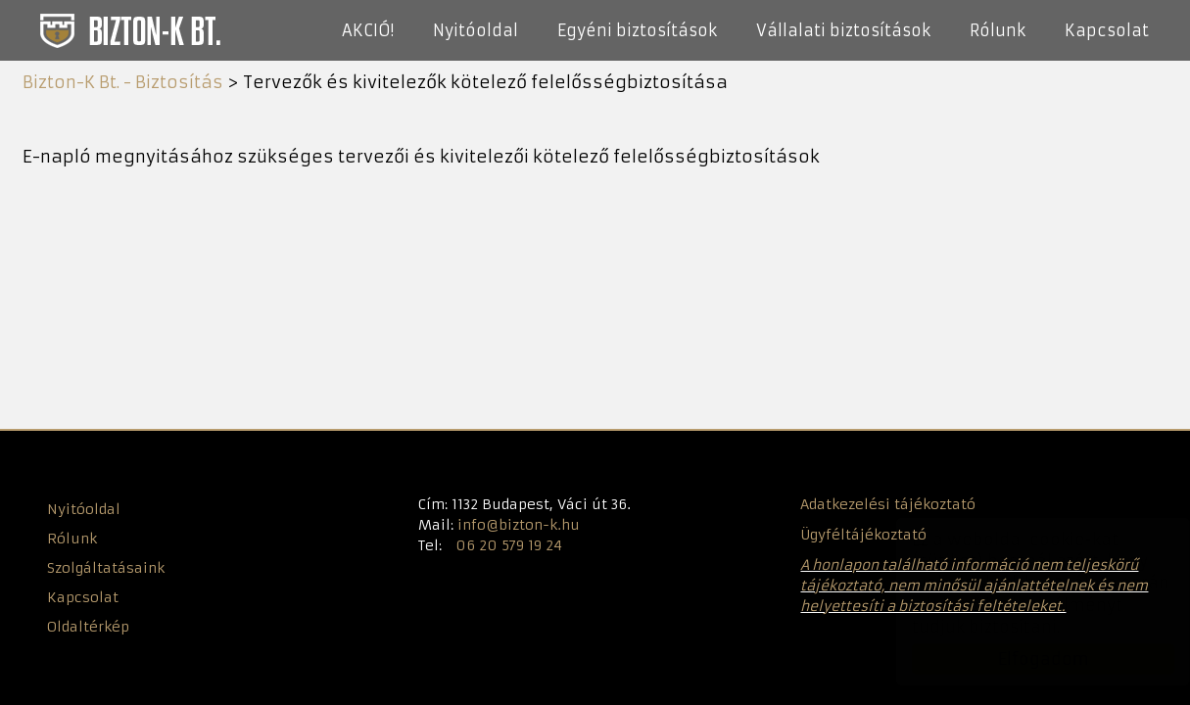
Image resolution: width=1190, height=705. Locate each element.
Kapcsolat (1107, 30)
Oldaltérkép (88, 626)
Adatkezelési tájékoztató (888, 504)
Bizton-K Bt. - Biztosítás (129, 29)
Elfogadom (1024, 659)
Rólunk (997, 30)
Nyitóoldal (475, 30)
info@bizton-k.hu (518, 525)
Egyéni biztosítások (637, 30)
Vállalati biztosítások (843, 30)
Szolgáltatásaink (106, 568)
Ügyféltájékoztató (863, 534)
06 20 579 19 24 (508, 545)
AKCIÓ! (368, 30)
